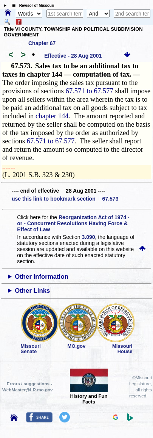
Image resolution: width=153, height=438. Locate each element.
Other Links (32, 290)
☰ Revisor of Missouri (31, 5)
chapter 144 (52, 116)
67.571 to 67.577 (89, 91)
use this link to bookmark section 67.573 (65, 199)
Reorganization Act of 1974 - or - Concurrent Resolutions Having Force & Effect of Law (73, 223)
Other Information (41, 276)
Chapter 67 (42, 43)
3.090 (88, 237)
